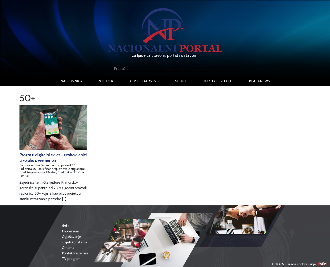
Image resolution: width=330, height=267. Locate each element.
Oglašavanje (71, 236)
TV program (71, 258)
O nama (68, 247)
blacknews (259, 81)
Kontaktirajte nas (75, 253)
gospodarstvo (144, 81)
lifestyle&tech (216, 81)
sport (181, 81)
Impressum (70, 231)
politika (105, 81)
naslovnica (71, 81)
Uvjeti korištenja (74, 242)
